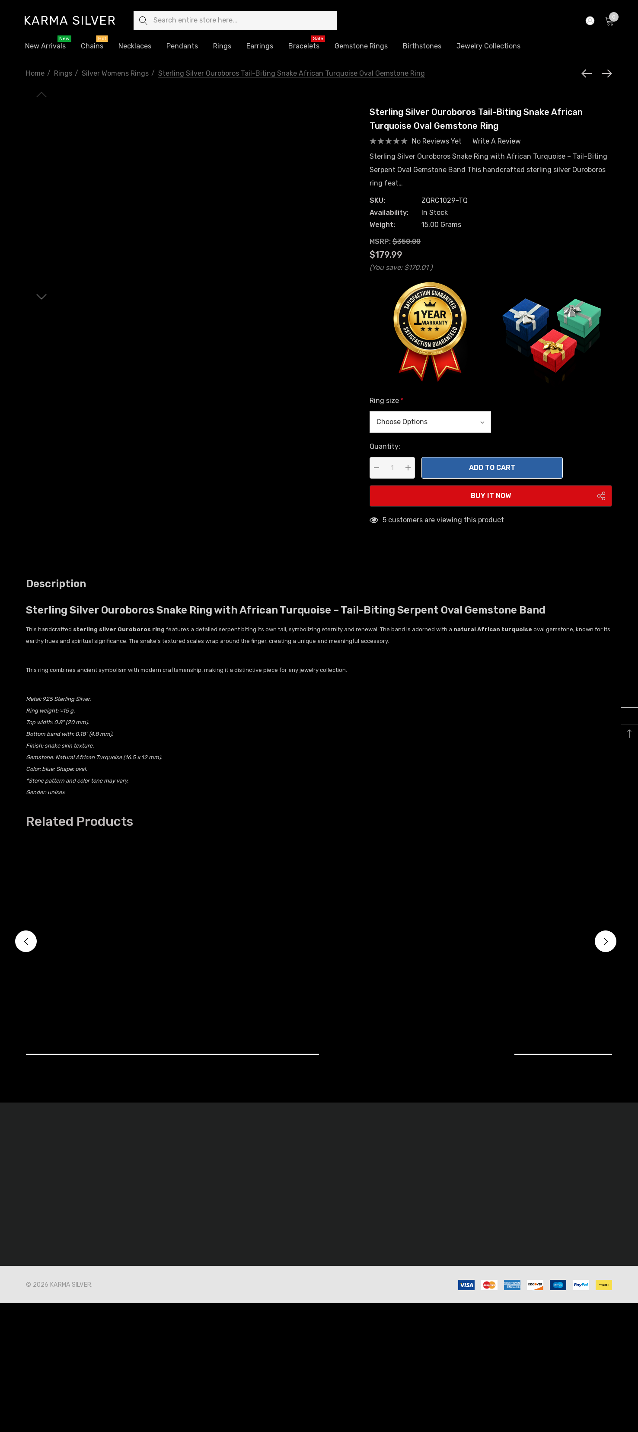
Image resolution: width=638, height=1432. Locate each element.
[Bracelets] (304, 46)
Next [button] (605, 952)
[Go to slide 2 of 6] (41, 325)
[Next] (604, 73)
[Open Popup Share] (601, 507)
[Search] (143, 20)
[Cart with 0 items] (609, 21)
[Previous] (588, 73)
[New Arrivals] (45, 46)
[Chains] (92, 46)
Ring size (386, 412)
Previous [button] (26, 952)
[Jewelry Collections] (488, 46)
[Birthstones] (422, 46)
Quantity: (385, 458)
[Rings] (222, 46)
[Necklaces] (134, 46)
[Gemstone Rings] (361, 46)
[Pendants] (182, 46)
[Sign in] (589, 21)
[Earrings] (260, 46)
